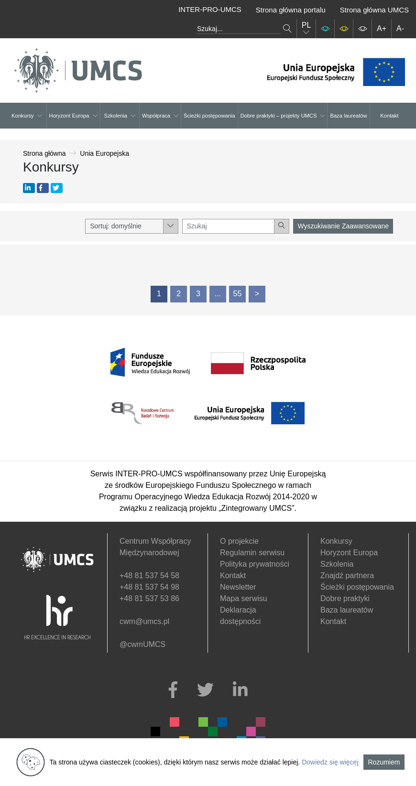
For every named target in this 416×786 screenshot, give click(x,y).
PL (306, 28)
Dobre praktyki (345, 598)
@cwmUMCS (142, 644)
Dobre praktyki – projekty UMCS (283, 115)
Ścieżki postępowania (209, 115)
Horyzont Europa (73, 115)
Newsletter (238, 587)
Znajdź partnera (347, 575)
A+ (381, 28)
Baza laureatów (348, 115)
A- (400, 28)
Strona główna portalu (291, 9)
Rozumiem (384, 762)
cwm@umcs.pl (144, 621)
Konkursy (26, 115)
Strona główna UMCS (374, 9)
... (218, 294)
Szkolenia (119, 115)
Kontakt (389, 115)
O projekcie (239, 541)
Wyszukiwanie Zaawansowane (343, 226)
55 (237, 294)
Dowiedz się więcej (330, 762)
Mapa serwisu (243, 598)
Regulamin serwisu (252, 553)
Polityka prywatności (254, 564)
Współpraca (160, 115)
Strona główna (44, 153)
